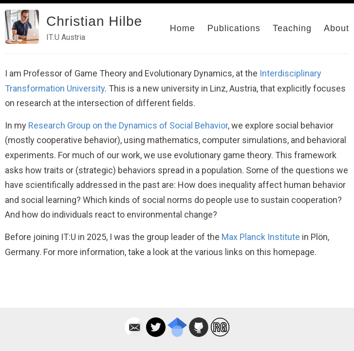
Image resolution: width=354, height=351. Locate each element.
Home (182, 28)
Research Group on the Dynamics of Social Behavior (128, 125)
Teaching (292, 28)
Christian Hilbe (94, 21)
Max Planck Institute (261, 237)
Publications (234, 28)
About (336, 28)
